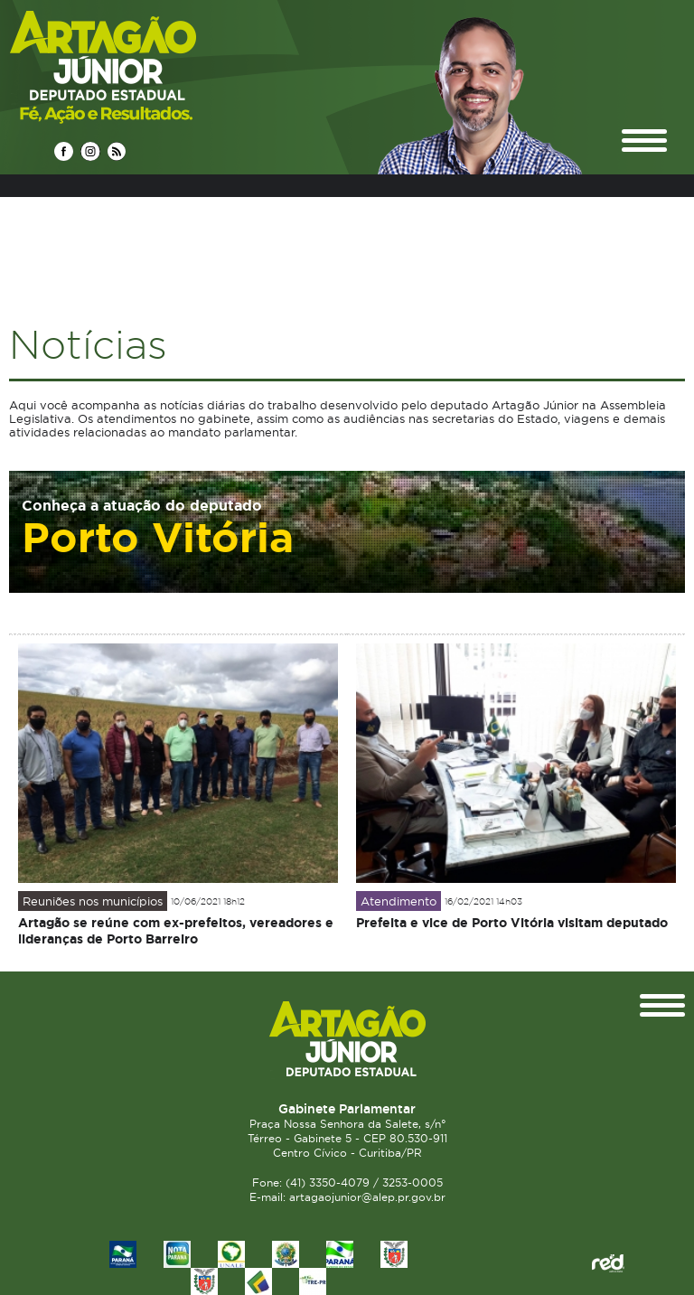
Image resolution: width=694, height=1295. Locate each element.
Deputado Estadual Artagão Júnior (146, 66)
